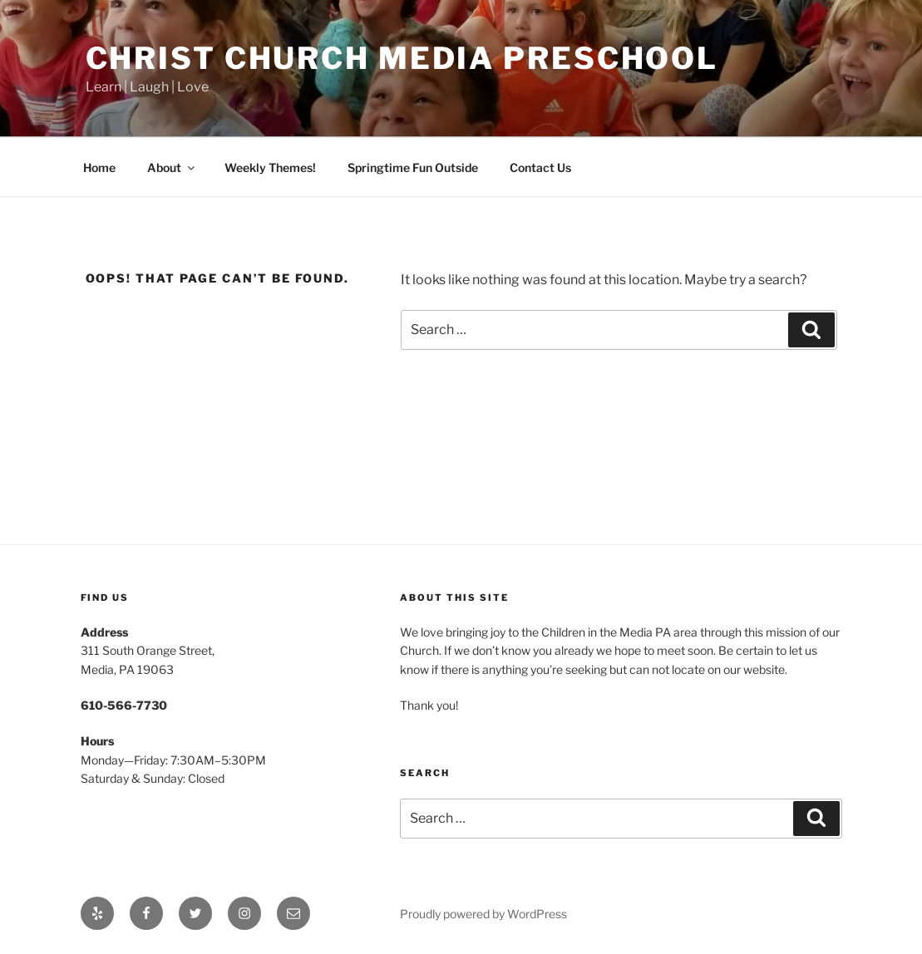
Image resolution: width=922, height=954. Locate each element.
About (172, 167)
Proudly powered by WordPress (483, 914)
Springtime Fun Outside (413, 167)
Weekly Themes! (270, 167)
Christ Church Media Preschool (402, 58)
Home (99, 167)
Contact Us (540, 167)
